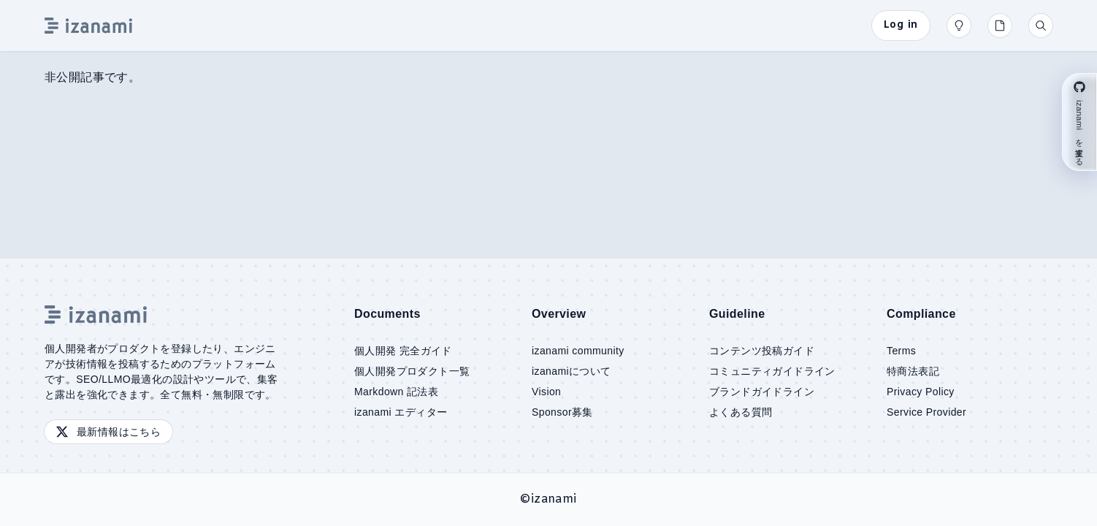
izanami (554, 499)
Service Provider (926, 412)
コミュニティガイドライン (772, 371)
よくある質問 (740, 412)
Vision (546, 391)
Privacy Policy (921, 391)
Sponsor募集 (562, 412)
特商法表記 (913, 371)
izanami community (578, 351)
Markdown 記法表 (396, 391)
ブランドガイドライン (761, 391)
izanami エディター (400, 412)
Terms (901, 351)
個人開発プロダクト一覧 (412, 371)
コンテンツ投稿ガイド (761, 351)
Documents (387, 314)
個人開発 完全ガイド (403, 351)
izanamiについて (571, 371)
